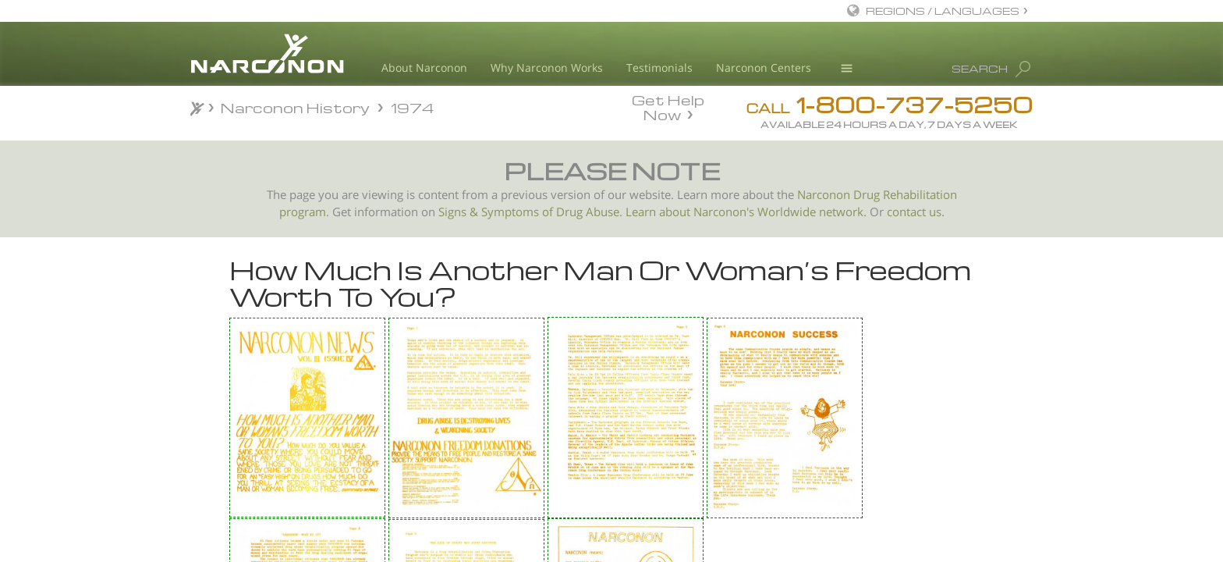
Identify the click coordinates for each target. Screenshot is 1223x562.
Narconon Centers (763, 67)
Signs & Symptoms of (497, 212)
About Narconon (424, 67)
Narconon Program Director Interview (291, 429)
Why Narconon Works (547, 67)
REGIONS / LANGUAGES (942, 10)
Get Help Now (668, 106)
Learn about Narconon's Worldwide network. (746, 212)
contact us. (916, 212)
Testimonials (659, 67)
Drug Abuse (587, 212)
